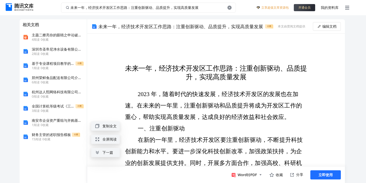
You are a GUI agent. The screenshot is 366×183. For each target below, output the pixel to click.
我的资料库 (330, 7)
